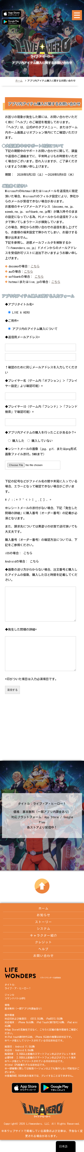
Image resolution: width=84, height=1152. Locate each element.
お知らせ (43, 927)
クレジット (43, 954)
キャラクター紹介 (43, 947)
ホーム (19, 80)
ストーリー (43, 934)
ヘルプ (43, 961)
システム (43, 940)
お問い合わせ (43, 967)
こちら (35, 266)
